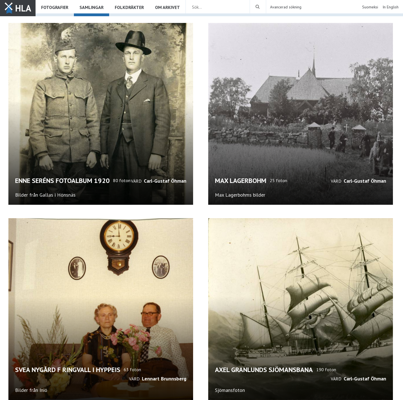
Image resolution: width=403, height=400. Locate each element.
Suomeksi (370, 7)
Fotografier (54, 7)
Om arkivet (167, 7)
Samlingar (91, 7)
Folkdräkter (129, 7)
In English (391, 7)
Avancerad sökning (285, 7)
